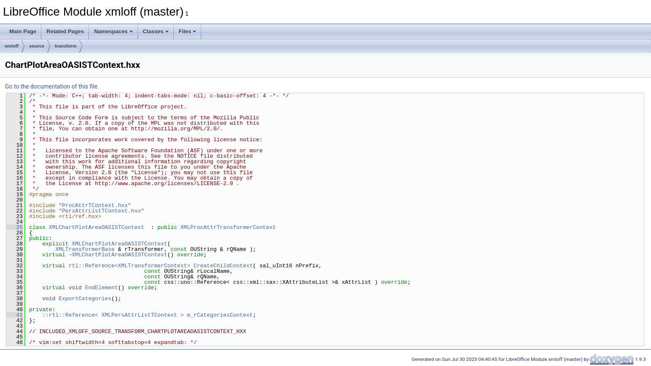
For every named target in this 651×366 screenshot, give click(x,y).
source (36, 45)
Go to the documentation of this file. (52, 86)
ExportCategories (85, 298)
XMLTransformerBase (84, 249)
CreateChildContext (223, 265)
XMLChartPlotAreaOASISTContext (96, 227)
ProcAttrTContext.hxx (95, 205)
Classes (156, 31)
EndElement (101, 287)
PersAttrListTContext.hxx (101, 211)
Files (187, 31)
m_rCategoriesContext (220, 315)
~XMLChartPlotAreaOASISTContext (118, 254)
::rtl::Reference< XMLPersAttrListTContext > (112, 315)
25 (14, 227)
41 (14, 315)
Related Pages (65, 31)
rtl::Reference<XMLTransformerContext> (130, 265)
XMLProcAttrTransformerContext (228, 227)
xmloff (12, 45)
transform (65, 45)
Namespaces (113, 31)
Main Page (22, 31)
